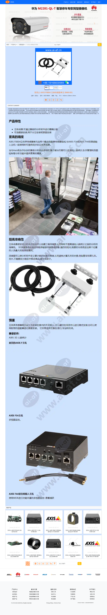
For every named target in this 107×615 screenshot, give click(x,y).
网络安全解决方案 (34, 599)
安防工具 (53, 592)
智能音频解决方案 (34, 594)
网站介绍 (92, 592)
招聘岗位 (92, 596)
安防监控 (21, 44)
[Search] (75, 44)
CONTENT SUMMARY (13, 105)
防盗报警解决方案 (34, 596)
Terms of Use (57, 603)
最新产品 (14, 599)
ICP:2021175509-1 (81, 602)
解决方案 (72, 2)
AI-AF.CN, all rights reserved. (25, 603)
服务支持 (79, 2)
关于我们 (93, 2)
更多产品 (8, 507)
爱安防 (9, 2)
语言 (99, 2)
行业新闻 (73, 592)
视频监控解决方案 (34, 592)
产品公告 (73, 596)
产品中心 (66, 2)
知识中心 (53, 594)
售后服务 (53, 599)
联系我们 (92, 599)
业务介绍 (92, 594)
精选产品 (14, 596)
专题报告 (73, 594)
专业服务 (53, 596)
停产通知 (73, 599)
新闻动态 (86, 2)
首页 (7, 44)
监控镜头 (14, 594)
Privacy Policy (49, 603)
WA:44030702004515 (89, 602)
